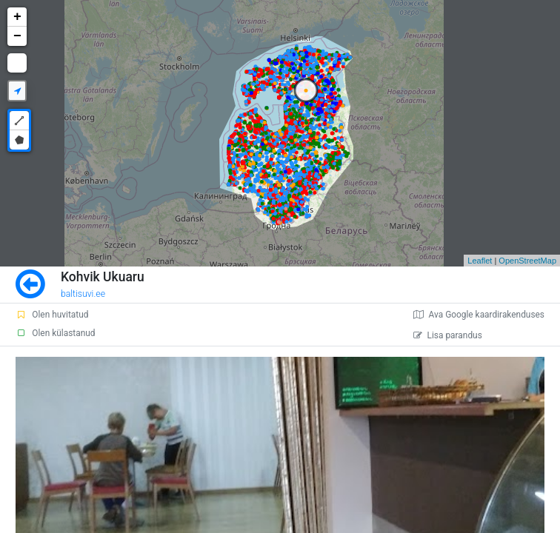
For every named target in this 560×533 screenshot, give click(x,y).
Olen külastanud (55, 333)
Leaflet (479, 260)
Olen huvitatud (52, 314)
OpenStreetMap (527, 260)
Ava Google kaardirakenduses (478, 314)
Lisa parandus (447, 335)
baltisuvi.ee (83, 294)
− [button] (17, 36)
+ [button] (17, 17)
